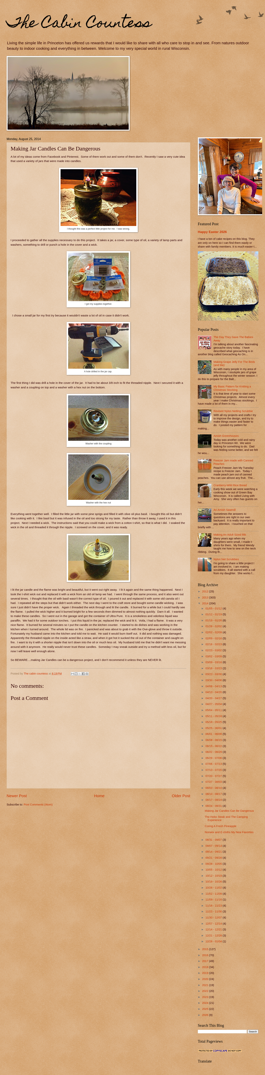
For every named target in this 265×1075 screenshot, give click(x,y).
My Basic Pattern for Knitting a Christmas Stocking (232, 388)
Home (99, 796)
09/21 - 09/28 (214, 857)
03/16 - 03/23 (214, 668)
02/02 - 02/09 (214, 632)
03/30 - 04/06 (214, 680)
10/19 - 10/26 (214, 881)
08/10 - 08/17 (214, 793)
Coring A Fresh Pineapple (220, 826)
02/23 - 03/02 (214, 650)
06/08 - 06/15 (214, 740)
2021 (205, 985)
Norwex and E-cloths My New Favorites (229, 832)
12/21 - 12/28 (214, 935)
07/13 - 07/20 (214, 769)
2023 (205, 997)
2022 (205, 990)
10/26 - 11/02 (214, 887)
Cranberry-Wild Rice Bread (230, 485)
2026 (205, 1015)
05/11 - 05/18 (214, 716)
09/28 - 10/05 (214, 863)
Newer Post (17, 796)
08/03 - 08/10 (214, 787)
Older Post (181, 796)
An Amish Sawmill (225, 509)
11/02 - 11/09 (214, 893)
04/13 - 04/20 (214, 692)
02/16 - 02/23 (214, 644)
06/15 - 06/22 (214, 746)
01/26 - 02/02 (214, 626)
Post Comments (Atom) (38, 804)
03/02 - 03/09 (214, 656)
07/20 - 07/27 (214, 775)
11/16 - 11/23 (214, 905)
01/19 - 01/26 (214, 620)
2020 (205, 979)
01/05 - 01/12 (214, 608)
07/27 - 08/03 (214, 781)
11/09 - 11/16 (214, 899)
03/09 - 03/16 (214, 662)
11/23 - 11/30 (214, 911)
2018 (205, 967)
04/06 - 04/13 (214, 686)
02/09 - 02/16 (214, 638)
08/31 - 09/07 (214, 839)
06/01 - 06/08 (214, 733)
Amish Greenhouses (226, 435)
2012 (205, 591)
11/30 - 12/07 (214, 917)
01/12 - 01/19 (214, 614)
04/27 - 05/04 (214, 704)
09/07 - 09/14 (214, 845)
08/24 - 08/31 (214, 805)
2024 (205, 1002)
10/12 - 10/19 (214, 875)
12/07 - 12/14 (214, 923)
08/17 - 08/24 (214, 799)
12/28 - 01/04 (214, 941)
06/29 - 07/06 (214, 758)
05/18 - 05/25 (214, 722)
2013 (205, 597)
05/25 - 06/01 (214, 728)
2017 (205, 961)
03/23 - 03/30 (214, 674)
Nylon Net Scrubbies (226, 559)
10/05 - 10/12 (214, 869)
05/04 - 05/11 (214, 710)
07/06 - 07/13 (214, 763)
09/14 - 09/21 (214, 851)
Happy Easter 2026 (212, 232)
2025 (205, 1008)
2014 (205, 603)
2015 (205, 949)
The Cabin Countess (79, 24)
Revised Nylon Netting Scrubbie (233, 411)
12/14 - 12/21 (214, 929)
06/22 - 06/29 (214, 751)
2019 (205, 973)
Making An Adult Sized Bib (230, 534)
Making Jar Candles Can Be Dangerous (229, 810)
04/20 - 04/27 (214, 698)
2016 (205, 955)
